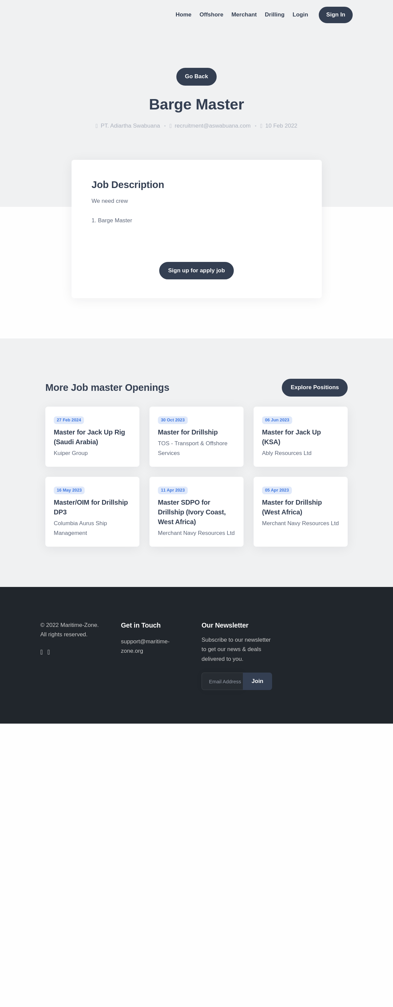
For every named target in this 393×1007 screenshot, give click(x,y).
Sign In (335, 14)
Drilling (275, 14)
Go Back (196, 76)
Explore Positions (315, 387)
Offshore (211, 14)
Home (183, 14)
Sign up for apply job (196, 270)
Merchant (244, 14)
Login (300, 14)
